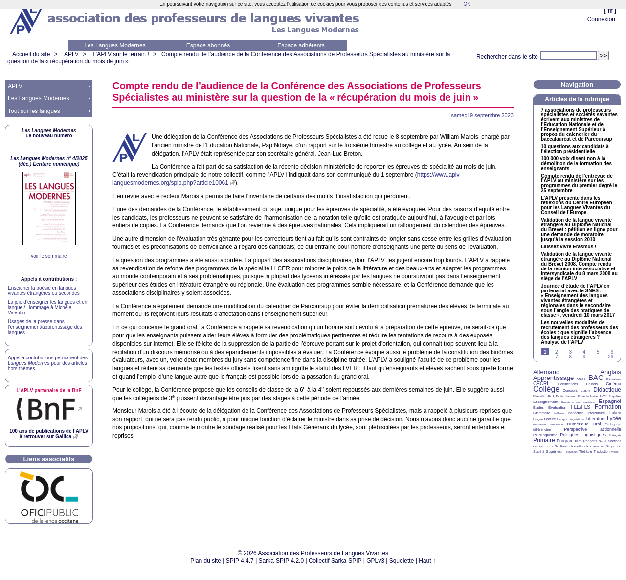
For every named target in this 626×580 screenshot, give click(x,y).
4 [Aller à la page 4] (584, 352)
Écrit (603, 396)
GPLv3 (375, 561)
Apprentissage (553, 377)
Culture (585, 390)
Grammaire (541, 413)
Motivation (556, 424)
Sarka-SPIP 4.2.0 (281, 561)
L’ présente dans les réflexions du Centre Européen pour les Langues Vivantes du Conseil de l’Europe (576, 205)
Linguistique (576, 419)
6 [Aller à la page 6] (611, 352)
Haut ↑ (427, 561)
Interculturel (596, 413)
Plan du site (205, 561)
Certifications (568, 384)
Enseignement (545, 402)
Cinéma (613, 383)
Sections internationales (573, 446)
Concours (570, 390)
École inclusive (588, 396)
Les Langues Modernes (114, 45)
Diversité (538, 396)
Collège (546, 389)
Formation (608, 406)
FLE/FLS (580, 407)
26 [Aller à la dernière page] (610, 356)
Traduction (602, 451)
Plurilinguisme (545, 435)
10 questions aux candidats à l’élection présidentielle (575, 149)
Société (538, 451)
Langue (538, 419)
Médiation (539, 424)
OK (466, 4)
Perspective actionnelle (592, 429)
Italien (615, 412)
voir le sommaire (49, 256)
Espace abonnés (208, 45)
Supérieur (554, 451)
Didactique (607, 389)
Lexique (562, 419)
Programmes (569, 440)
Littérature (596, 418)
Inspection (575, 413)
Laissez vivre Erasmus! (568, 247)
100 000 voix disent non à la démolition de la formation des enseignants (576, 163)
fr (610, 10)
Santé (602, 441)
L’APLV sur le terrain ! (121, 54)
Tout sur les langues (34, 111)
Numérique (577, 424)
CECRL (541, 383)
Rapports (590, 441)
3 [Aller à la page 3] (570, 352)
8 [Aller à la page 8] (570, 356)
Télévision (571, 451)
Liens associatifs (49, 459)
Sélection (598, 446)
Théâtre (585, 451)
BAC (596, 377)
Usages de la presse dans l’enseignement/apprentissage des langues (45, 327)
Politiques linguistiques (583, 434)
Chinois (592, 384)
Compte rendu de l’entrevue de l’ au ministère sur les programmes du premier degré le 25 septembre (579, 183)
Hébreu (559, 413)
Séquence (613, 446)
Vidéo (614, 451)
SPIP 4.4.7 (240, 561)
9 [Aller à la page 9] (584, 356)
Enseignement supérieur (578, 402)
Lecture (550, 419)
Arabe (581, 378)
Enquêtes (615, 396)
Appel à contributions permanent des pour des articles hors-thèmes (48, 363)
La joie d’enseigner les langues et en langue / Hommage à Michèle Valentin (47, 307)
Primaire (544, 440)
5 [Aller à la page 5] (598, 352)
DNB (550, 396)
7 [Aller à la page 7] (556, 356)
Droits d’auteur (566, 396)
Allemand (546, 372)
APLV (71, 54)
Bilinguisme (613, 379)
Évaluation (557, 407)
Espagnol (610, 401)
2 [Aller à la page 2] (556, 352)
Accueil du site (31, 54)
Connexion (601, 19)
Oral (597, 424)
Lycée (614, 418)
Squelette (401, 561)
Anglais (610, 372)
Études (538, 407)
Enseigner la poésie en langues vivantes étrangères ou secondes (44, 290)
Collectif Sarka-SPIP (335, 561)
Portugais (615, 435)
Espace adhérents (301, 45)
